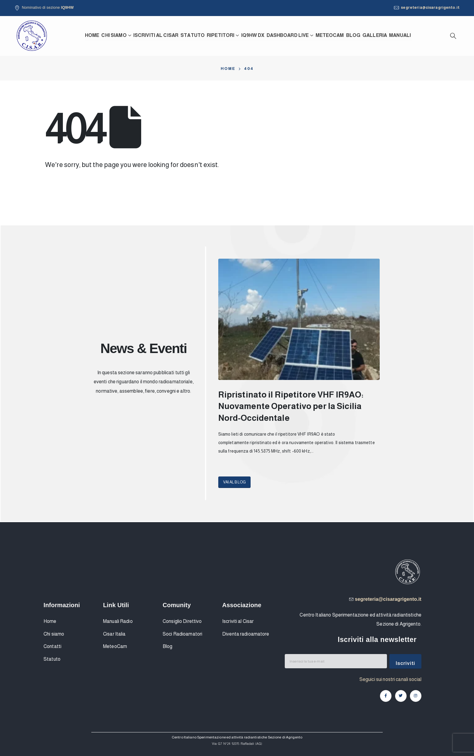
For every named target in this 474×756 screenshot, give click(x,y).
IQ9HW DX (253, 35)
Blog (353, 35)
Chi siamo (113, 35)
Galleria (374, 35)
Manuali (400, 35)
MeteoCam (330, 35)
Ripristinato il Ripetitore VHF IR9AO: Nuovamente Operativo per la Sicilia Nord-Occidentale (291, 406)
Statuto (192, 35)
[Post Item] (299, 319)
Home (92, 35)
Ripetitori (220, 35)
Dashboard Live (288, 35)
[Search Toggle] (453, 35)
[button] (234, 482)
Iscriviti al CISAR (155, 35)
